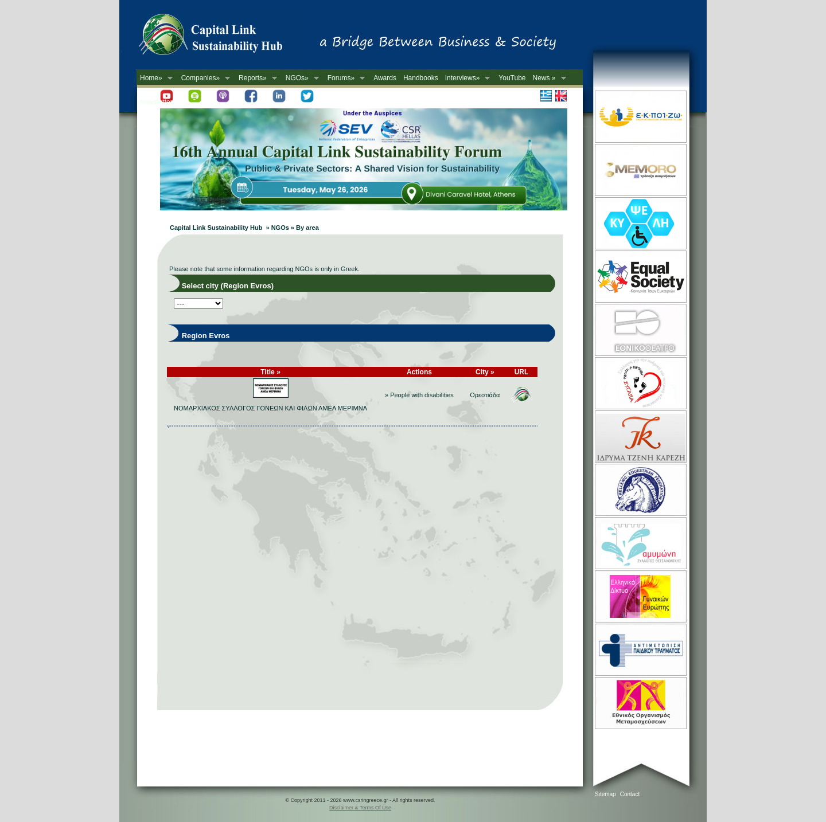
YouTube (511, 78)
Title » (270, 372)
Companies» (204, 78)
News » (547, 78)
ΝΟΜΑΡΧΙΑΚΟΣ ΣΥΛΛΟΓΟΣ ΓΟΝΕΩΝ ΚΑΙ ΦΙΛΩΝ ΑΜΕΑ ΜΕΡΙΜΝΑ (270, 408)
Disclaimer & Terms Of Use (360, 808)
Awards (384, 78)
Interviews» (466, 78)
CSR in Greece (223, 37)
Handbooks (420, 78)
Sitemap (605, 794)
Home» (155, 78)
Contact (630, 794)
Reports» (256, 78)
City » (485, 372)
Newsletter (156, 102)
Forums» (344, 78)
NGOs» (300, 78)
